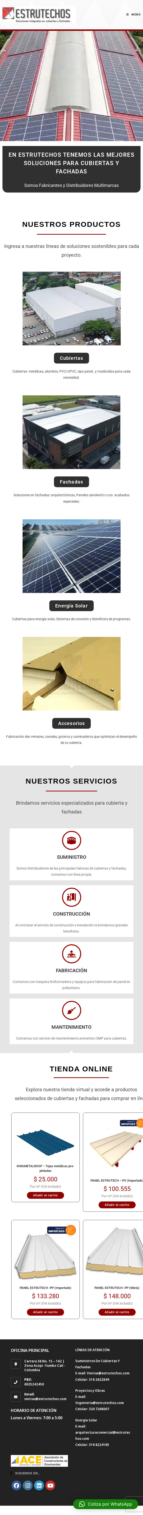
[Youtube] (50, 1485)
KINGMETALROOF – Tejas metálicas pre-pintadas (45, 1168)
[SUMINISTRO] (71, 840)
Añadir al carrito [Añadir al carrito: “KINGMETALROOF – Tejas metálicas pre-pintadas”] (45, 1195)
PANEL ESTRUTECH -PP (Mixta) (117, 1288)
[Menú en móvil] (133, 14)
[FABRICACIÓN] (71, 953)
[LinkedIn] (39, 1485)
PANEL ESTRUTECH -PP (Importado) (45, 1288)
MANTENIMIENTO (71, 1027)
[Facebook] (16, 1485)
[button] (105, 1504)
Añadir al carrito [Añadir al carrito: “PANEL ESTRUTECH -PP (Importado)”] (45, 1312)
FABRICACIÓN (71, 970)
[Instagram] (28, 1485)
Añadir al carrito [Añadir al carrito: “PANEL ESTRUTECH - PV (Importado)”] (117, 1205)
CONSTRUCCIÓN (71, 914)
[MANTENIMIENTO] (71, 1010)
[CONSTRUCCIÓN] (71, 897)
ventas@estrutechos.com (45, 1398)
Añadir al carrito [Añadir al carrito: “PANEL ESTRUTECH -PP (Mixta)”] (117, 1312)
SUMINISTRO (71, 857)
